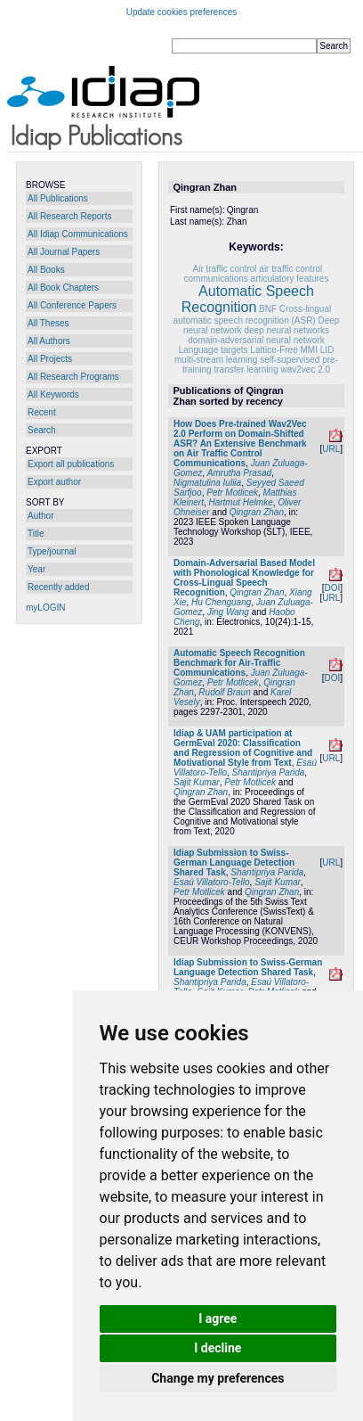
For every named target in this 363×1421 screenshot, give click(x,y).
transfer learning (246, 369)
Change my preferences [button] (217, 1378)
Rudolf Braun (224, 692)
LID (327, 350)
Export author (54, 482)
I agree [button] (217, 1318)
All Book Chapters (63, 287)
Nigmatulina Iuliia (207, 483)
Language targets (213, 350)
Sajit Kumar (196, 782)
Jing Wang (228, 612)
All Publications (58, 198)
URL (331, 449)
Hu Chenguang (221, 602)
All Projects (50, 359)
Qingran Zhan (257, 512)
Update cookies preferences (182, 12)
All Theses (48, 323)
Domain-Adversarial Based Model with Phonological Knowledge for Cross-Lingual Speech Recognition (244, 577)
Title (36, 533)
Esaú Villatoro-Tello (211, 882)
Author (40, 516)
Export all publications (71, 464)
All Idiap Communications (78, 234)
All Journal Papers (64, 252)
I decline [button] (217, 1348)
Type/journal (52, 551)
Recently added (59, 587)
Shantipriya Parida (268, 772)
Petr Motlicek (232, 492)
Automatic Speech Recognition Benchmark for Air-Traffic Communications (239, 663)
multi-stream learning (215, 360)
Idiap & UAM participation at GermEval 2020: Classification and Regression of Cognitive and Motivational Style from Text (242, 748)
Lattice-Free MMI (284, 350)
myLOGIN (45, 607)
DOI (332, 588)
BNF (268, 309)
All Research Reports (69, 216)
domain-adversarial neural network (256, 340)
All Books (46, 270)
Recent (42, 412)
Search (42, 430)
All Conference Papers (72, 305)
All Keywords (53, 394)
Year (36, 569)
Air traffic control (224, 269)
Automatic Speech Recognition (248, 299)
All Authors (49, 341)
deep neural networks (286, 330)
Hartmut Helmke (240, 502)
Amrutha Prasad (239, 473)
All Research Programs (73, 377)
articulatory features (290, 278)
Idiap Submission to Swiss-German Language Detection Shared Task (233, 862)
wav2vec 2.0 (306, 369)
